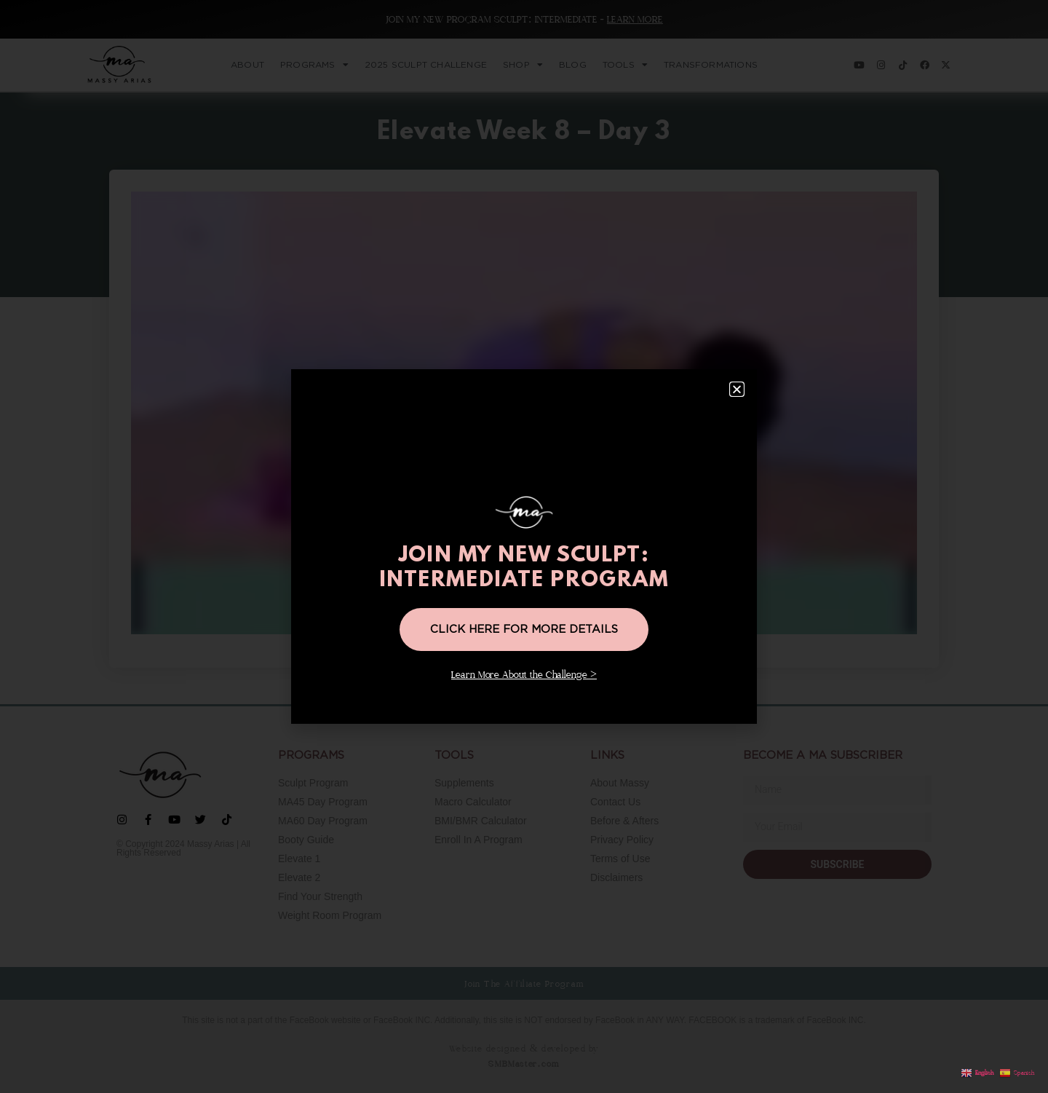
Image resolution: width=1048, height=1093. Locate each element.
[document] (524, 546)
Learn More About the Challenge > (524, 675)
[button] (736, 389)
